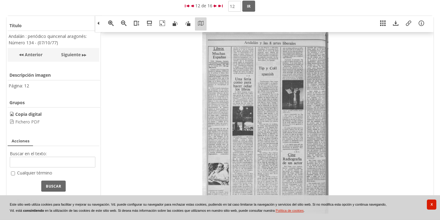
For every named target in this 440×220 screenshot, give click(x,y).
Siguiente (71, 54)
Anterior (33, 54)
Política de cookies (290, 210)
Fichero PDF (27, 122)
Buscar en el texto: (28, 153)
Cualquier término (34, 173)
